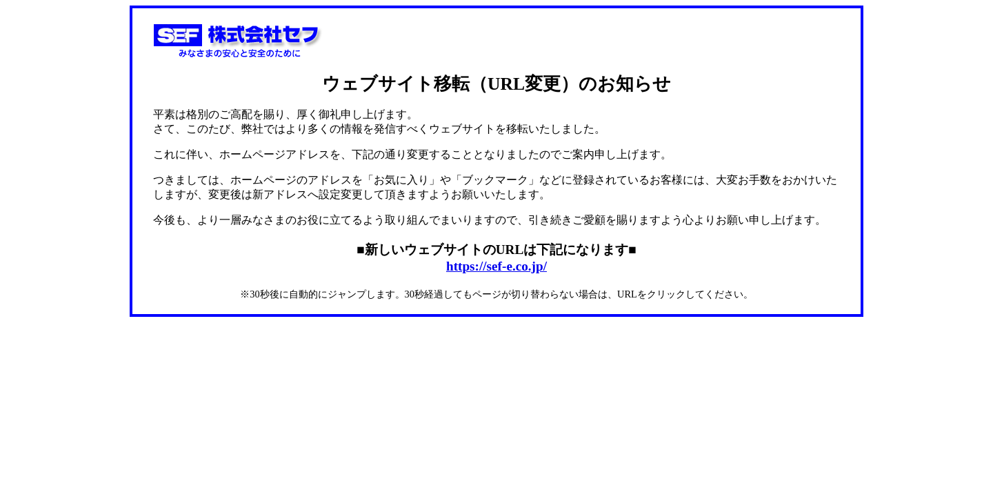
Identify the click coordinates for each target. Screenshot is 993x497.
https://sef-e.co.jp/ (496, 266)
